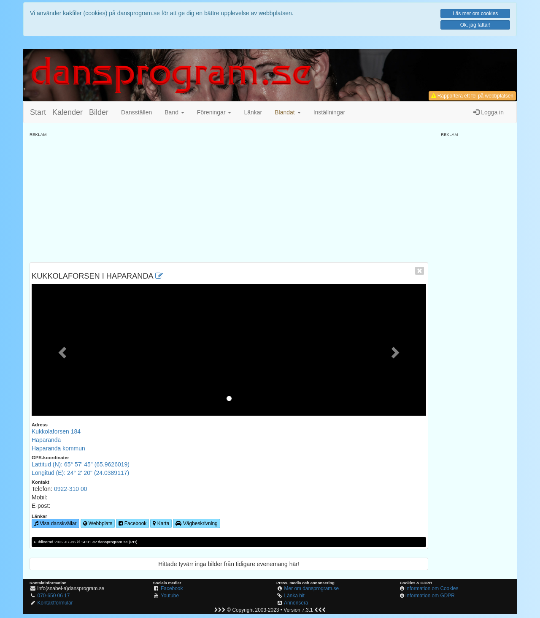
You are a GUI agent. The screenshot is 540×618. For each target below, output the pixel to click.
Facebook (132, 523)
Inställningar (329, 112)
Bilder (98, 112)
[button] (287, 112)
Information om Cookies (432, 588)
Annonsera (296, 603)
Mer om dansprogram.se (311, 588)
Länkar (253, 112)
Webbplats (98, 523)
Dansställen (136, 112)
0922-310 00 (70, 488)
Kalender (67, 112)
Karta (161, 523)
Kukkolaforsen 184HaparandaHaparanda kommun (58, 440)
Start (38, 112)
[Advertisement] (229, 197)
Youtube (170, 596)
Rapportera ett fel (472, 96)
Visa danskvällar (55, 523)
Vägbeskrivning (196, 523)
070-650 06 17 (54, 596)
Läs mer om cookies (475, 13)
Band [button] (174, 112)
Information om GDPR (430, 596)
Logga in (488, 112)
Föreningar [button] (214, 112)
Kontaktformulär (55, 603)
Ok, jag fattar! (475, 25)
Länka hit (294, 596)
